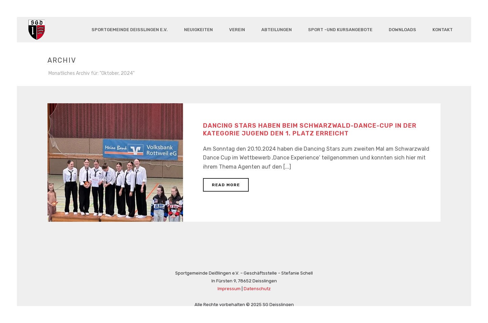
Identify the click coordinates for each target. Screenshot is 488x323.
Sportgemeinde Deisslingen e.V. (130, 29)
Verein (237, 29)
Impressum (229, 288)
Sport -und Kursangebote (340, 29)
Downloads (402, 29)
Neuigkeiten (198, 29)
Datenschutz (257, 288)
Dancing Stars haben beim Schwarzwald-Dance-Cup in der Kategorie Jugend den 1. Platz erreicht (309, 129)
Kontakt (442, 29)
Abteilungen (276, 29)
